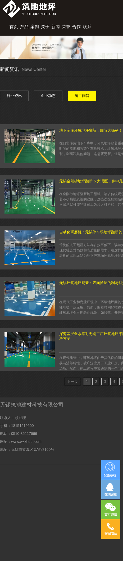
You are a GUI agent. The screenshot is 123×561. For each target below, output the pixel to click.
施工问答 (82, 95)
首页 (14, 26)
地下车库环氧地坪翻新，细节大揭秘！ (90, 130)
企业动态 (48, 95)
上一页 (72, 381)
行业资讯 (14, 95)
